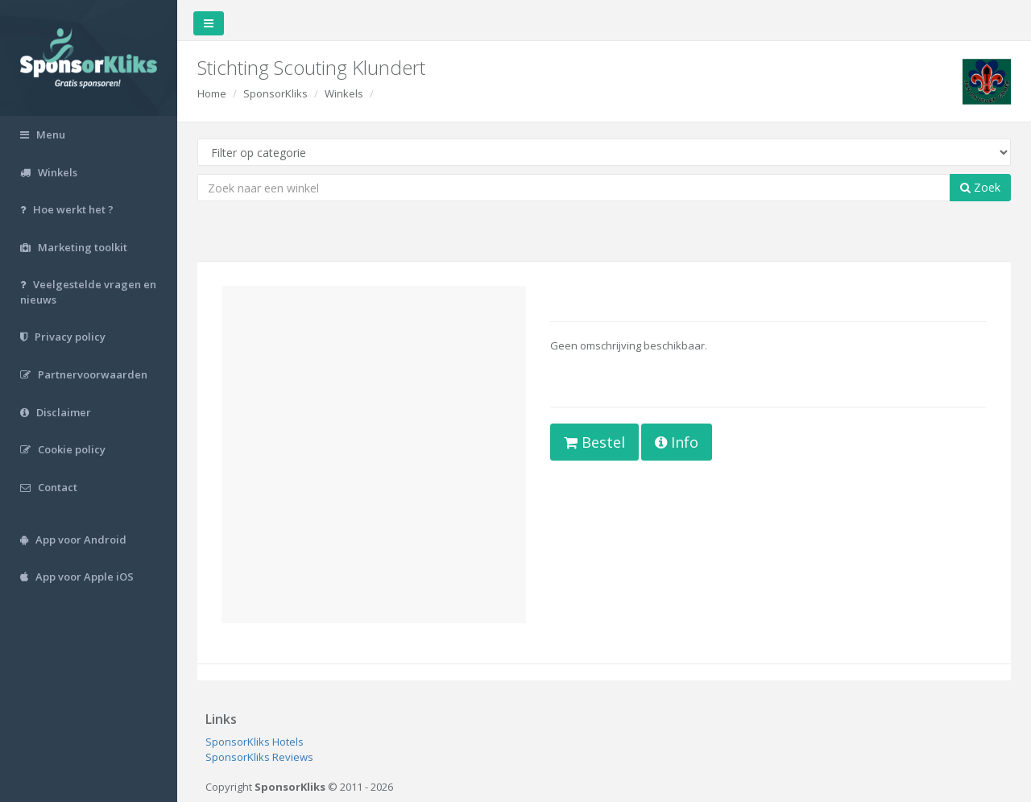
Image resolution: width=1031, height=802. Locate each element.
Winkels (344, 93)
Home (211, 93)
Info (676, 442)
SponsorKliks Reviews (259, 757)
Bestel (594, 442)
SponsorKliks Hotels (254, 741)
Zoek (980, 187)
